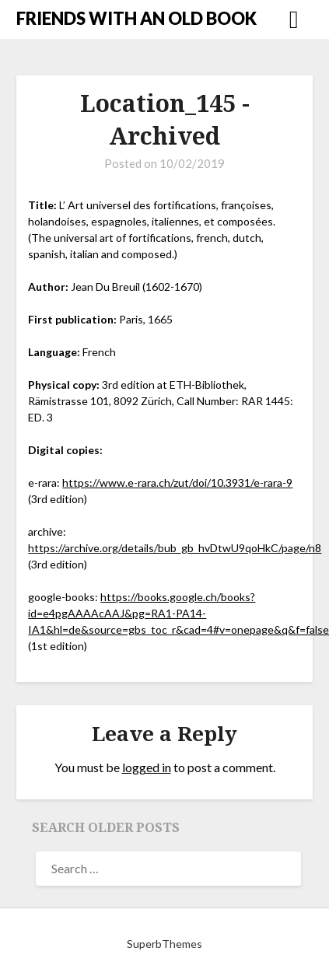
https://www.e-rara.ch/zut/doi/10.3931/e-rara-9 (177, 482)
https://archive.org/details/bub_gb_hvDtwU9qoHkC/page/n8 (174, 547)
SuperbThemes (164, 943)
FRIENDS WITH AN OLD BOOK (136, 18)
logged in (146, 767)
